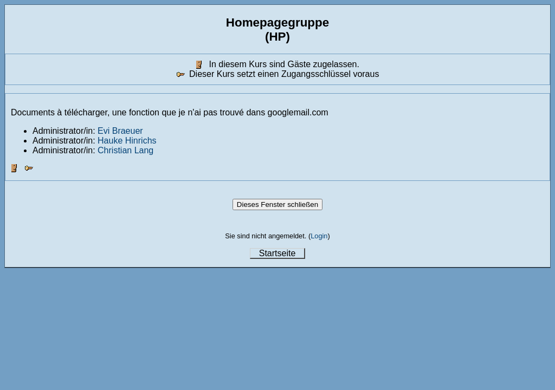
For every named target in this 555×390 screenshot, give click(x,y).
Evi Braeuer (120, 130)
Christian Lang (125, 150)
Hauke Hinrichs (127, 140)
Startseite (277, 253)
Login (319, 236)
